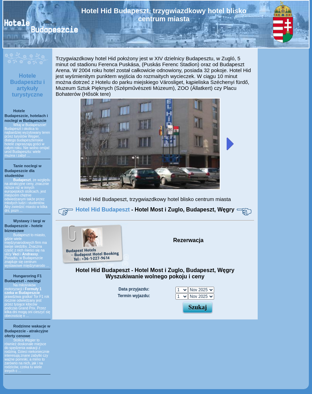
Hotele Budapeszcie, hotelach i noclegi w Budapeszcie (26, 116)
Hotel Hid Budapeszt (103, 210)
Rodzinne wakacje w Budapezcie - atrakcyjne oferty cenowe (27, 331)
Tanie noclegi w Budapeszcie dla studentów (23, 171)
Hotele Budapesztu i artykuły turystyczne (27, 85)
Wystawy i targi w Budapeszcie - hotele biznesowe (25, 226)
